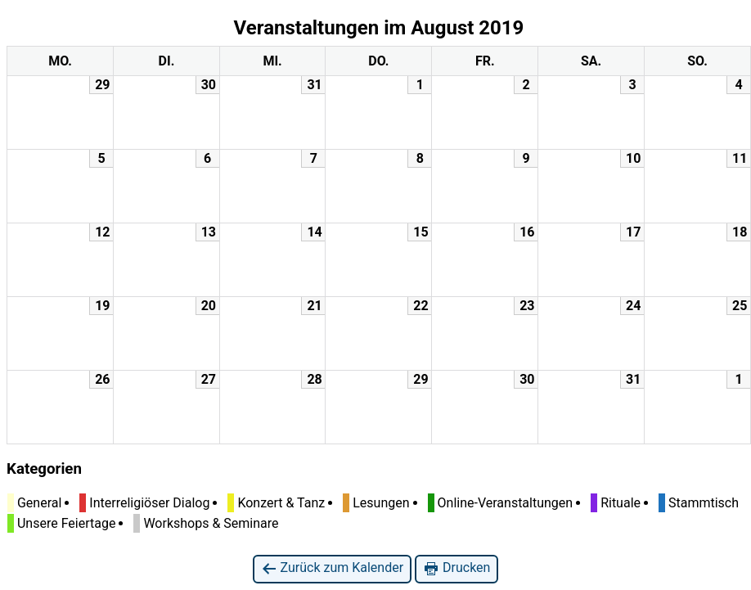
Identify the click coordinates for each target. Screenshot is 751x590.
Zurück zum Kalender (332, 568)
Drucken (456, 568)
